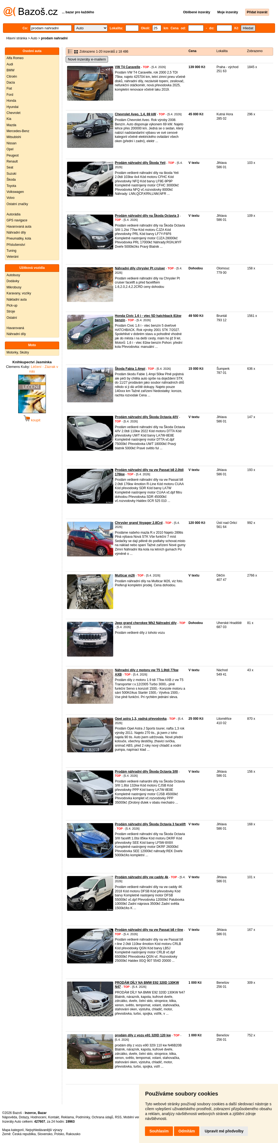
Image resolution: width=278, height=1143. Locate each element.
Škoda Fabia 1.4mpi (130, 369)
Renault (12, 161)
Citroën (12, 76)
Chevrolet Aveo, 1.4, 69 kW (135, 114)
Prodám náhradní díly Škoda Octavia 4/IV (146, 417)
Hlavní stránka (16, 38)
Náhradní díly (16, 232)
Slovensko (44, 1134)
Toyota (11, 186)
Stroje (11, 311)
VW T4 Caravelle (127, 67)
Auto (34, 38)
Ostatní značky (17, 204)
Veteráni (12, 257)
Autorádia (13, 214)
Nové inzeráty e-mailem (87, 59)
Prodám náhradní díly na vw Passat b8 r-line (149, 930)
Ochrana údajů (102, 1117)
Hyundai (12, 107)
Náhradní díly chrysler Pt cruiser (140, 268)
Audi (10, 64)
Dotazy (24, 1117)
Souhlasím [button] (159, 1131)
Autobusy (13, 275)
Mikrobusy (14, 287)
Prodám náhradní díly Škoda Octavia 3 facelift (150, 824)
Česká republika (24, 1134)
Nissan (12, 143)
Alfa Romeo (15, 58)
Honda (11, 101)
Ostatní (12, 318)
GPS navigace (17, 220)
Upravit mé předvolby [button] (224, 1131)
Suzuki (11, 174)
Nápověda (9, 1117)
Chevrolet (13, 113)
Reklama (67, 1117)
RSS (118, 1117)
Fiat (9, 88)
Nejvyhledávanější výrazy (44, 1130)
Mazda (11, 125)
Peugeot (13, 155)
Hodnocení (38, 1117)
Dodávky (13, 281)
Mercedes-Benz (18, 131)
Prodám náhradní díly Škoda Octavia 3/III (146, 771)
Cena (192, 51)
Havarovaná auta (19, 226)
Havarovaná (15, 328)
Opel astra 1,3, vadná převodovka (141, 719)
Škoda (11, 180)
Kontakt (53, 1117)
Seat (10, 167)
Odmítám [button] (186, 1131)
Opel (10, 149)
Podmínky (83, 1117)
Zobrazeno (255, 51)
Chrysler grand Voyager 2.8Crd (139, 523)
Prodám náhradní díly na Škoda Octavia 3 (147, 216)
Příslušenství (16, 245)
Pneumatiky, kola (19, 238)
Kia (9, 119)
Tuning (11, 251)
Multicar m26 (125, 575)
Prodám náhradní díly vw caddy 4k (141, 877)
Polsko (59, 1134)
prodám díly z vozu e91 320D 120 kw (143, 1035)
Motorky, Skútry (18, 352)
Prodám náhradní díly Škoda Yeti (140, 163)
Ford (10, 95)
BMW (10, 70)
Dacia (11, 82)
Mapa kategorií (13, 1130)
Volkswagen (15, 192)
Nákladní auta (17, 299)
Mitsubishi (14, 137)
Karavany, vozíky (19, 293)
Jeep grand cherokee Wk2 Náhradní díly (145, 623)
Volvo (10, 198)
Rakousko (73, 1134)
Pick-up (12, 305)
